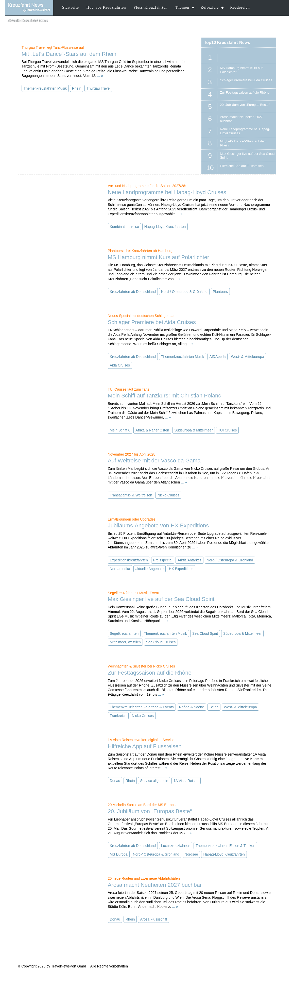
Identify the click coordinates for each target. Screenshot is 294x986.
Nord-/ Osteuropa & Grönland (184, 292)
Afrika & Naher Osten (152, 430)
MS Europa (119, 854)
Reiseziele (210, 7)
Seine (214, 707)
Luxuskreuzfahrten (175, 846)
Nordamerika (120, 569)
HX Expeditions (181, 569)
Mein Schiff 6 (120, 430)
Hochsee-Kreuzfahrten (106, 7)
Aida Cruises (120, 365)
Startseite (70, 7)
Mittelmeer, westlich (125, 642)
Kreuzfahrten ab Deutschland (133, 292)
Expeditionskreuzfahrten (129, 560)
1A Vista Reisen (186, 781)
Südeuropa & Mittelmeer (194, 430)
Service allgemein (154, 781)
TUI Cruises (227, 430)
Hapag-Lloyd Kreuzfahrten (165, 227)
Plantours (220, 292)
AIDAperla (218, 357)
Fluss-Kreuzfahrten (151, 7)
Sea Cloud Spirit (205, 633)
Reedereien (240, 7)
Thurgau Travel (98, 88)
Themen (182, 7)
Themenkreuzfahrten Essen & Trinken (225, 846)
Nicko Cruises (168, 495)
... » (100, 76)
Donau (115, 781)
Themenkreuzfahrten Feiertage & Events (142, 707)
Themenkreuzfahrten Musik (45, 88)
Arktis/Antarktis (189, 560)
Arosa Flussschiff (153, 919)
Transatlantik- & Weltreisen (131, 495)
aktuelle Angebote (149, 569)
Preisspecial (162, 560)
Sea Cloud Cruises (161, 642)
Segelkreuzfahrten (124, 633)
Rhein (76, 88)
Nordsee (191, 854)
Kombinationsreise (124, 227)
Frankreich (118, 716)
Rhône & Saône (191, 707)
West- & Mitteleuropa (247, 357)
